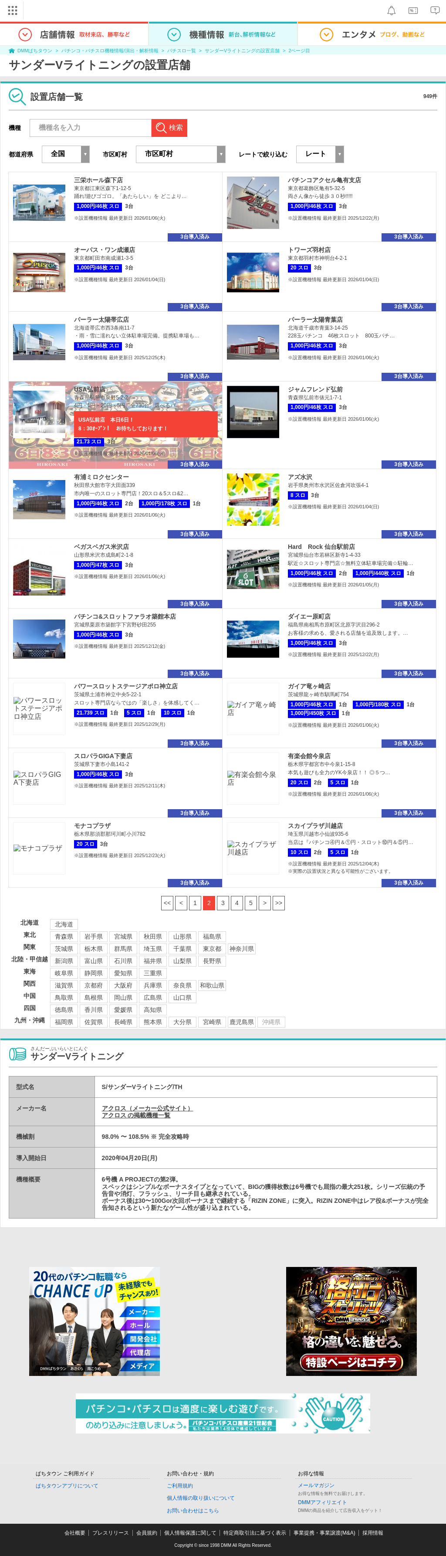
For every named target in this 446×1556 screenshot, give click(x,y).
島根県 (93, 997)
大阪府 (123, 985)
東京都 (212, 948)
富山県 (93, 960)
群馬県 (123, 948)
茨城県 (64, 948)
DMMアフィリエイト (322, 1502)
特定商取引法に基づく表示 (254, 1533)
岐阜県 (64, 973)
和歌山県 (212, 985)
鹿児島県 (242, 1021)
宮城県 (123, 936)
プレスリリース (110, 1533)
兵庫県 (153, 985)
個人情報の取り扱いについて (201, 1498)
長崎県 (123, 1021)
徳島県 (64, 1009)
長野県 (212, 960)
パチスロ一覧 (181, 50)
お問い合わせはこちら (193, 1511)
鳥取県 (64, 997)
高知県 (153, 1009)
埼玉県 (153, 948)
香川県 (93, 1009)
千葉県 (182, 948)
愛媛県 (123, 1009)
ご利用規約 (180, 1486)
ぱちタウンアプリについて (67, 1486)
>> (278, 902)
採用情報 (372, 1533)
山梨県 (182, 960)
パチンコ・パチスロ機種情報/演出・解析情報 (110, 50)
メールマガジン (316, 1485)
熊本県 (153, 1021)
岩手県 (93, 936)
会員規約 (146, 1533)
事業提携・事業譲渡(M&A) (324, 1533)
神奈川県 (242, 948)
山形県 (182, 936)
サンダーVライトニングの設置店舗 (242, 50)
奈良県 (182, 985)
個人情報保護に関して (190, 1533)
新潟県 (64, 960)
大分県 (182, 1021)
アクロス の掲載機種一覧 (136, 1115)
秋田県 (153, 936)
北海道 (64, 924)
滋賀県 (64, 985)
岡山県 (123, 997)
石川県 (123, 960)
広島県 (153, 997)
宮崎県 (212, 1021)
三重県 (153, 973)
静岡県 (93, 973)
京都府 (93, 985)
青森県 (64, 936)
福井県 (153, 960)
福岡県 (64, 1021)
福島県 (212, 936)
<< (167, 902)
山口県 (182, 997)
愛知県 (123, 973)
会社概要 (74, 1533)
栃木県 (93, 948)
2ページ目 (299, 50)
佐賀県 (93, 1021)
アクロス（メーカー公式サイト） (147, 1108)
